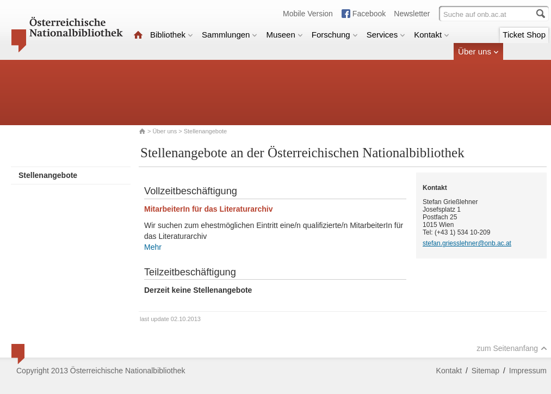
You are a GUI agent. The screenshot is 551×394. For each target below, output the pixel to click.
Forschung (335, 34)
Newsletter (412, 13)
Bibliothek (171, 34)
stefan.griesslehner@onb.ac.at (467, 243)
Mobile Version (308, 13)
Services (386, 34)
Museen (284, 34)
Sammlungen (229, 34)
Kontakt (431, 34)
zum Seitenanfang (511, 348)
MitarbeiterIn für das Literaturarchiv (208, 209)
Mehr (153, 247)
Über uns (478, 51)
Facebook (369, 13)
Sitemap (485, 370)
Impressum (528, 370)
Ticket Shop (524, 34)
